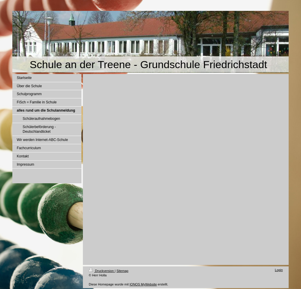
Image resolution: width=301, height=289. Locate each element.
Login (279, 270)
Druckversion (102, 271)
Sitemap (122, 271)
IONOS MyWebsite (143, 284)
